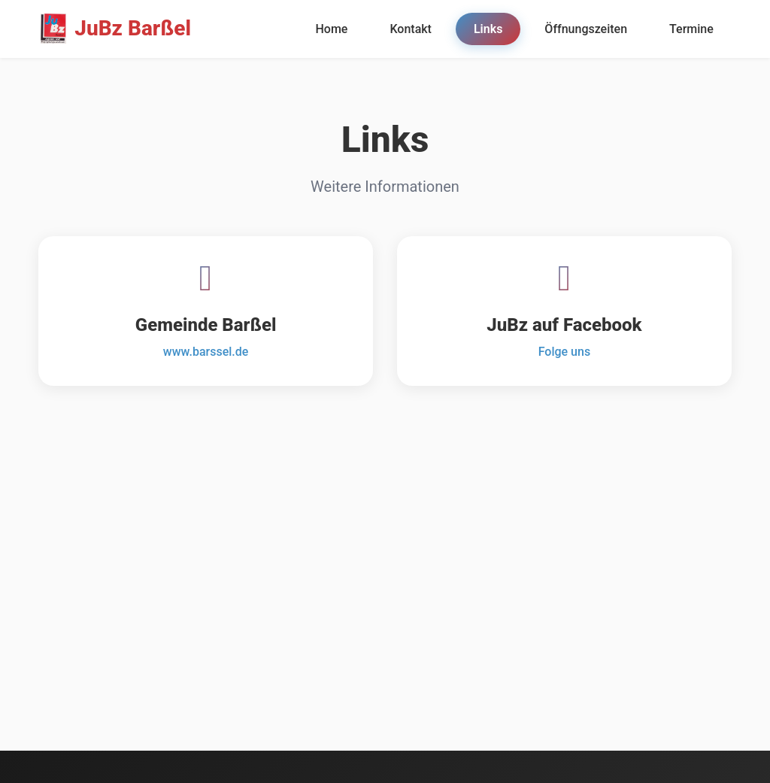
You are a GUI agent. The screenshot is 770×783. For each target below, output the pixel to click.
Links (488, 29)
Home (331, 29)
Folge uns (564, 351)
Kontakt (411, 29)
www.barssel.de (206, 351)
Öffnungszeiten (585, 29)
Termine (691, 29)
